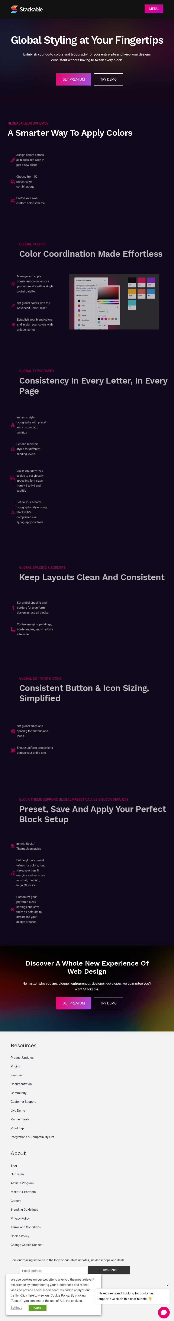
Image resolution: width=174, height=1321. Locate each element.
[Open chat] (164, 1312)
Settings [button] (16, 1308)
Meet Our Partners (23, 1192)
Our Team (17, 1174)
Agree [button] (37, 1307)
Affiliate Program (22, 1183)
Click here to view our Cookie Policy (44, 1295)
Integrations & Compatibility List (32, 1137)
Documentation (21, 1084)
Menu (153, 8)
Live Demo (18, 1111)
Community (18, 1093)
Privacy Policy (20, 1218)
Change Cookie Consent (27, 1245)
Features (17, 1075)
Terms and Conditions (26, 1227)
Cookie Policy (20, 1236)
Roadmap (17, 1128)
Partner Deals (20, 1119)
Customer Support (23, 1102)
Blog (14, 1165)
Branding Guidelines (24, 1209)
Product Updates (22, 1058)
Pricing (15, 1066)
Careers (16, 1201)
